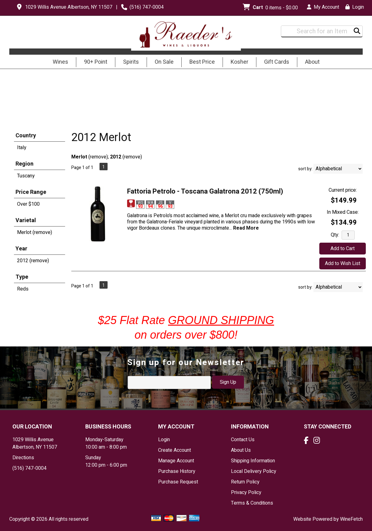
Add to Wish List (342, 263)
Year (21, 249)
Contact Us (243, 439)
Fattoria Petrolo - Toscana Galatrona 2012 (205, 191)
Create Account (174, 450)
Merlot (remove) (34, 232)
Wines (58, 62)
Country (26, 135)
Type (22, 277)
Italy (21, 147)
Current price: (343, 190)
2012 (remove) (33, 260)
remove (98, 157)
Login (354, 7)
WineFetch (351, 519)
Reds (23, 289)
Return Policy (245, 482)
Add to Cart (342, 248)
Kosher (239, 62)
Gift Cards (276, 62)
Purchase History (176, 471)
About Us (241, 450)
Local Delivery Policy (253, 471)
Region (24, 164)
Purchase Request (178, 482)
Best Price (202, 62)
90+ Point (95, 62)
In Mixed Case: (343, 212)
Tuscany (26, 176)
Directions (23, 457)
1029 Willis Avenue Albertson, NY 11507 (68, 7)
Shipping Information (253, 461)
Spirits (129, 62)
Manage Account (176, 461)
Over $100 (28, 204)
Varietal (26, 220)
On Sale (164, 62)
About (310, 62)
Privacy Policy (246, 492)
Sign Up (228, 382)
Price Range (31, 192)
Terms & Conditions (252, 503)
